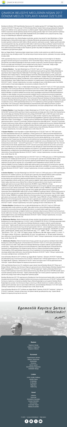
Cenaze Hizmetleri (33, 401)
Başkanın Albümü (33, 349)
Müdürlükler (33, 361)
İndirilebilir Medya (33, 368)
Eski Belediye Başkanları (33, 367)
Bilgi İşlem (34, 385)
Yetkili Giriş (33, 387)
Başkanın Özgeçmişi (34, 347)
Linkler (33, 374)
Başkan (33, 342)
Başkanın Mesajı (33, 345)
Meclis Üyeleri (33, 365)
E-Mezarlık (33, 383)
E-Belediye (33, 381)
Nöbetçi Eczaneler (33, 406)
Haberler (33, 395)
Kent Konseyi (33, 403)
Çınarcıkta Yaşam (33, 405)
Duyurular (33, 397)
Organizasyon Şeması (33, 357)
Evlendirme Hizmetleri (33, 399)
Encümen (33, 363)
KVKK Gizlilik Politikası (33, 377)
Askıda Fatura (33, 379)
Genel (33, 392)
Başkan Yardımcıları (33, 359)
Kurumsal (33, 354)
